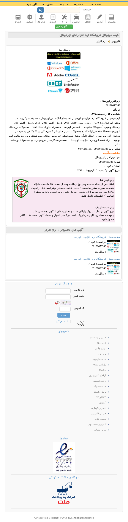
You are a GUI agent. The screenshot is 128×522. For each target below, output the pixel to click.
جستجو (87, 9)
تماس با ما (48, 4)
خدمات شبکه (99, 386)
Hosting (102, 370)
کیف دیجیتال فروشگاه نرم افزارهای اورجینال (89, 35)
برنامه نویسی (99, 381)
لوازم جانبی (100, 348)
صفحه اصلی (95, 4)
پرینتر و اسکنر (99, 392)
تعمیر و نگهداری (98, 408)
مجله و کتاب (100, 419)
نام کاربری (78, 289)
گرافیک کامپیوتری (97, 375)
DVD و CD (101, 397)
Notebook (101, 343)
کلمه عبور (78, 295)
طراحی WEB (99, 365)
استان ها (78, 4)
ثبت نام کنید (61, 321)
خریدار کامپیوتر (99, 413)
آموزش (102, 402)
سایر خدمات (100, 430)
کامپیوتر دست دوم (97, 424)
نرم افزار (101, 354)
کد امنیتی (79, 308)
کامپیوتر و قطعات (98, 337)
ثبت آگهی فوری (64, 26)
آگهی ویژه (32, 4)
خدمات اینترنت (99, 359)
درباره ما (63, 4)
